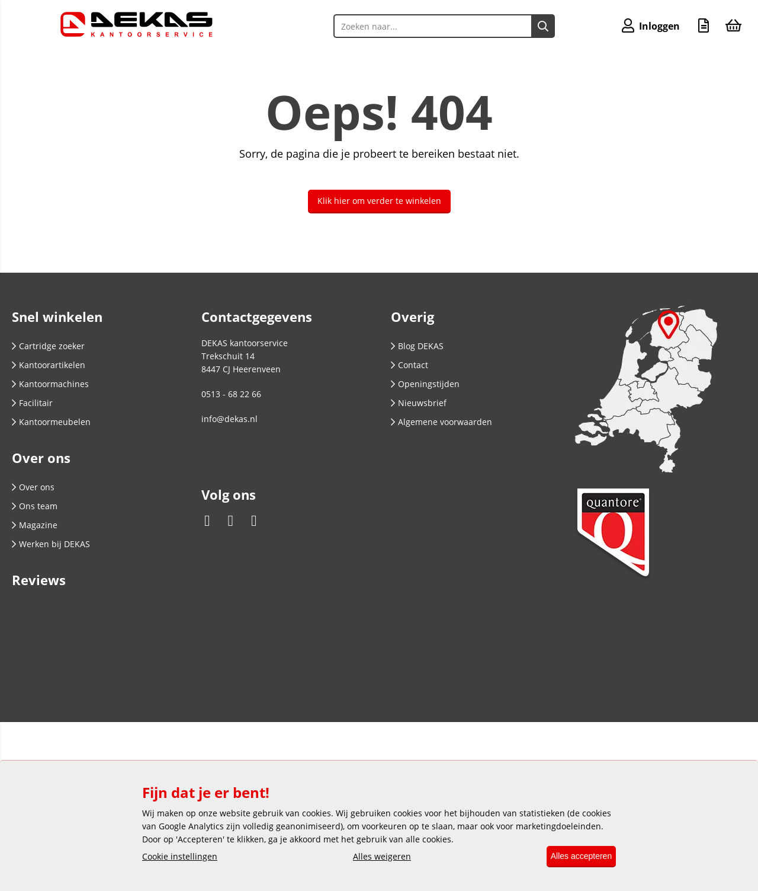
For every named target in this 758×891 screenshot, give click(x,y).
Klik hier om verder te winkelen (379, 200)
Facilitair (32, 402)
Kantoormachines (50, 383)
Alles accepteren (575, 856)
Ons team (34, 506)
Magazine (34, 525)
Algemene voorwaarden (441, 421)
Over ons (33, 487)
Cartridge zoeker (48, 346)
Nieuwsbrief (419, 402)
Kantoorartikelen (48, 365)
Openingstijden (425, 383)
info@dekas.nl (229, 418)
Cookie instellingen (179, 857)
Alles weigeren (377, 857)
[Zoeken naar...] (538, 26)
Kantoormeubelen (51, 421)
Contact (409, 365)
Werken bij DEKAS (51, 544)
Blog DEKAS (417, 346)
